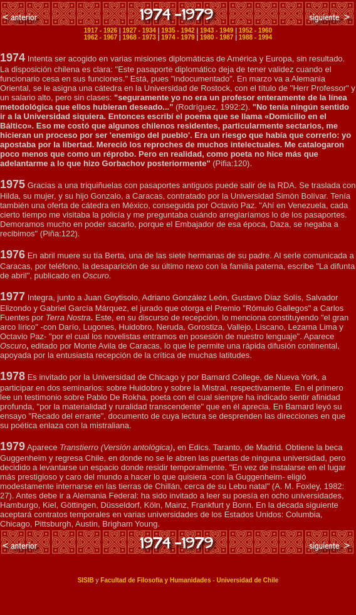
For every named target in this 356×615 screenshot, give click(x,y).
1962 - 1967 (100, 37)
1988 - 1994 (255, 37)
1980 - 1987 (216, 37)
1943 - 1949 (216, 30)
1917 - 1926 (100, 30)
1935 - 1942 (177, 30)
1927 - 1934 (139, 30)
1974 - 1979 (177, 37)
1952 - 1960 (255, 30)
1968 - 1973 (139, 37)
